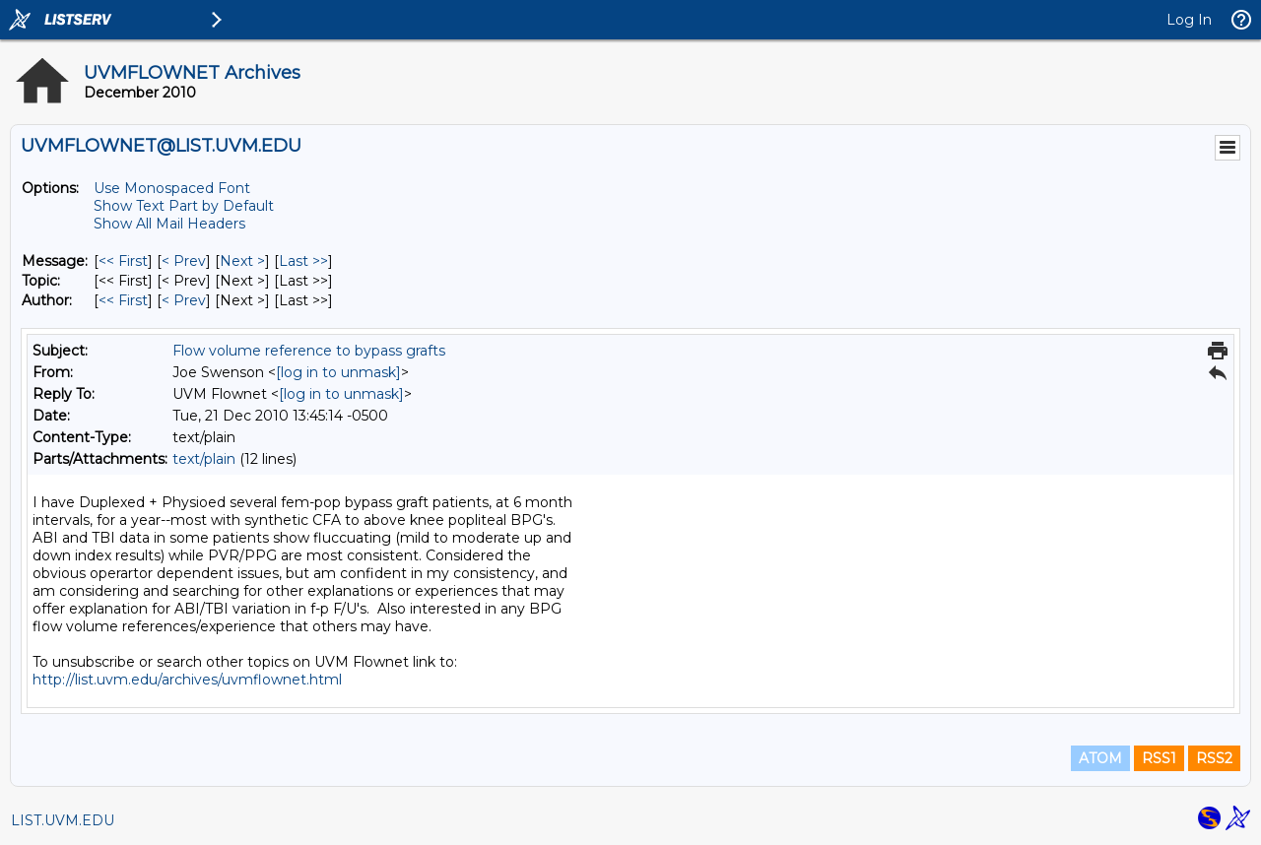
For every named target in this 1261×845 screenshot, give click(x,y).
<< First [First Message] (123, 261)
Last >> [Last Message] (303, 261)
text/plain (203, 459)
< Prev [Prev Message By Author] (184, 300)
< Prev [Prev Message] (184, 261)
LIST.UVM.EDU (62, 820)
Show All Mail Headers (169, 223)
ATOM (1100, 758)
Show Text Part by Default (184, 206)
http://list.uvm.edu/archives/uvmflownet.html (187, 679)
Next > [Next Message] (242, 261)
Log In (1189, 20)
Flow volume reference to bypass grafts (308, 350)
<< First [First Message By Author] (123, 300)
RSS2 (1214, 758)
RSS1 (1159, 758)
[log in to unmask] (338, 372)
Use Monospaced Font (172, 188)
